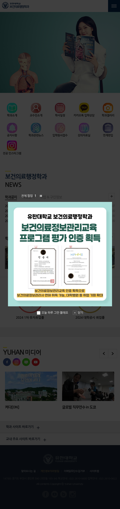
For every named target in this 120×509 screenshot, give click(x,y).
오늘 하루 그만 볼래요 (52, 312)
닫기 (80, 312)
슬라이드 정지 (41, 196)
